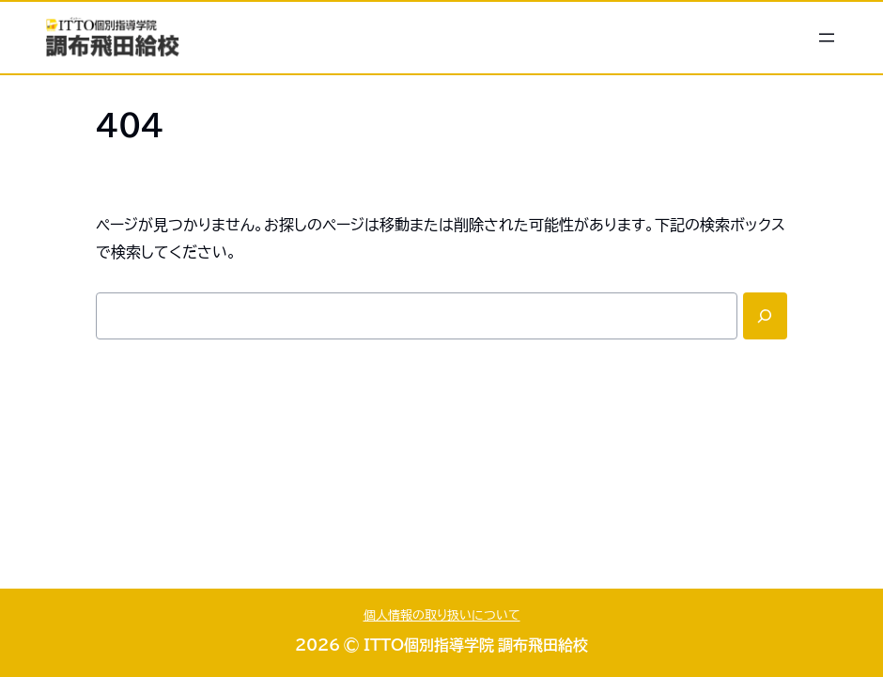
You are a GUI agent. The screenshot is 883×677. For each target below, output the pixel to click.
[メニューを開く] (826, 37)
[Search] (765, 315)
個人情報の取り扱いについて (442, 615)
